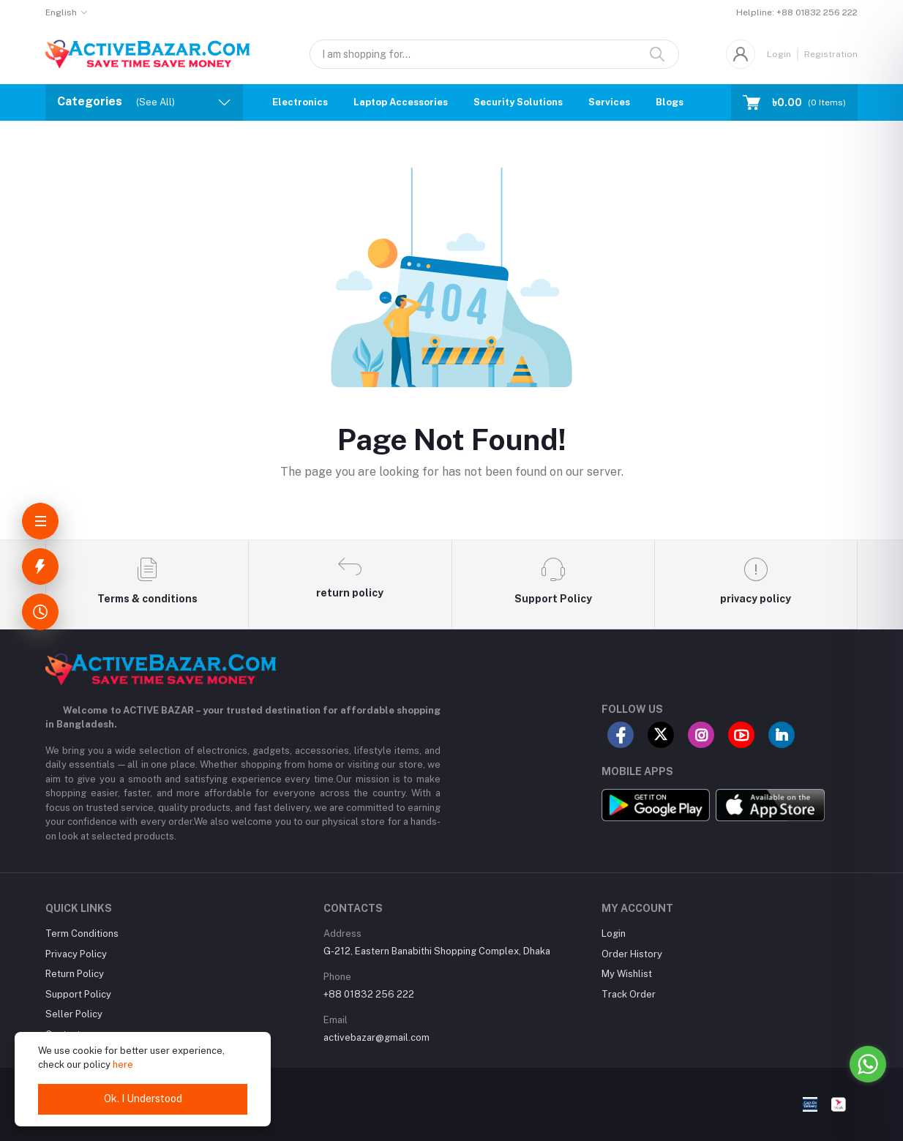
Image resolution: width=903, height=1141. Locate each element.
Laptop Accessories (400, 102)
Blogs (669, 102)
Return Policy (74, 973)
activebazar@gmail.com (376, 1037)
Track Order (629, 994)
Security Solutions (518, 102)
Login (779, 54)
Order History (632, 954)
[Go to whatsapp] (868, 1064)
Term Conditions (82, 933)
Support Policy (78, 994)
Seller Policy (73, 1014)
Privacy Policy (76, 954)
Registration (831, 54)
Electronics (300, 102)
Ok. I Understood (143, 1098)
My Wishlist (627, 973)
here (123, 1064)
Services (609, 102)
